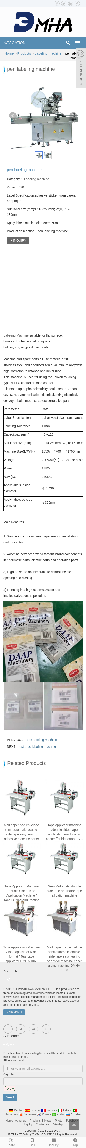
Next (73, 115)
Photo (58, 1120)
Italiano (65, 1110)
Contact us (42, 1124)
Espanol (33, 1110)
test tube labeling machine (37, 746)
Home (9, 53)
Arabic (58, 1114)
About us (20, 1120)
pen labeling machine (42, 740)
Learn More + (14, 1012)
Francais (49, 1110)
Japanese (28, 1114)
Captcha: (9, 1074)
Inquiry (54, 1142)
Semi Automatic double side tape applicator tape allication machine (64, 891)
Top (75, 1142)
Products (24, 53)
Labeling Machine (16, 335)
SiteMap (58, 1124)
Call (32, 1142)
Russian (73, 1114)
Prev (13, 115)
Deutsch (17, 1110)
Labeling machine (49, 53)
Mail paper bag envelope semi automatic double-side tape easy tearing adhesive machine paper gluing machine (21, 834)
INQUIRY (18, 240)
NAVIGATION (14, 43)
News (47, 1120)
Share (11, 1142)
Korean (44, 1114)
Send (10, 1097)
